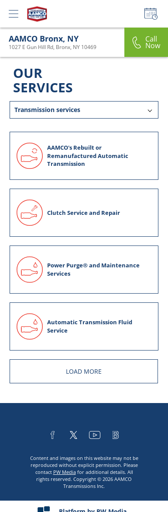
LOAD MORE (84, 371)
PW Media (64, 472)
